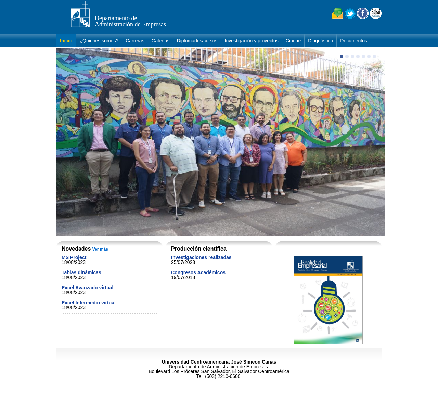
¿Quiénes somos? (99, 40)
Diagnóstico (320, 40)
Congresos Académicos (198, 272)
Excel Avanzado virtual (87, 287)
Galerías (161, 40)
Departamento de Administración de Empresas (130, 21)
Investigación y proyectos (252, 40)
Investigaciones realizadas (201, 257)
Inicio (66, 40)
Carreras (135, 40)
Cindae (293, 40)
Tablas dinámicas (81, 272)
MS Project (74, 257)
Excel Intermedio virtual (89, 302)
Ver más (100, 249)
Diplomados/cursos (197, 40)
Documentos (353, 40)
